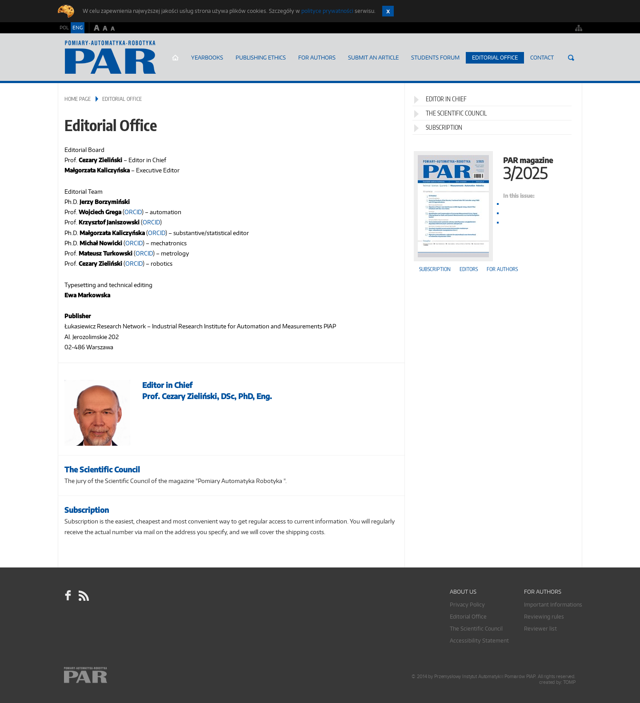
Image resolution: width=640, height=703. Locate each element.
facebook (68, 595)
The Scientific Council (456, 113)
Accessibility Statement (479, 640)
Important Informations (553, 604)
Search (571, 58)
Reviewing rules (544, 616)
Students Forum (435, 57)
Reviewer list (540, 628)
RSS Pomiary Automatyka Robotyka (83, 595)
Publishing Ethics (261, 57)
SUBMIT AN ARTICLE (373, 57)
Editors (469, 269)
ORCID (133, 212)
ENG (77, 27)
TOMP (569, 682)
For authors (502, 269)
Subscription (444, 127)
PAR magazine (493, 167)
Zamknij (388, 11)
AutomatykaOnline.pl (110, 57)
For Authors (317, 57)
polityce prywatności (327, 11)
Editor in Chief (446, 99)
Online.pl (111, 675)
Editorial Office (495, 57)
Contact (542, 57)
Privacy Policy (467, 604)
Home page (175, 58)
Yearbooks (207, 57)
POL (64, 27)
